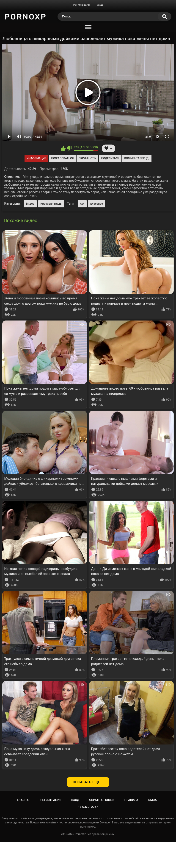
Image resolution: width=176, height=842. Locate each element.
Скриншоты (87, 158)
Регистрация (81, 4)
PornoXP (80, 834)
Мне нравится (63, 148)
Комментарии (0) (136, 158)
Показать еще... (88, 782)
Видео (30, 203)
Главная (23, 800)
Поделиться (110, 158)
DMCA (152, 800)
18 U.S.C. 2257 (88, 807)
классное (96, 203)
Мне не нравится (69, 148)
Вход (99, 4)
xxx (82, 203)
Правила (131, 800)
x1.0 (148, 136)
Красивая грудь (51, 203)
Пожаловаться (62, 158)
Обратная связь (101, 800)
